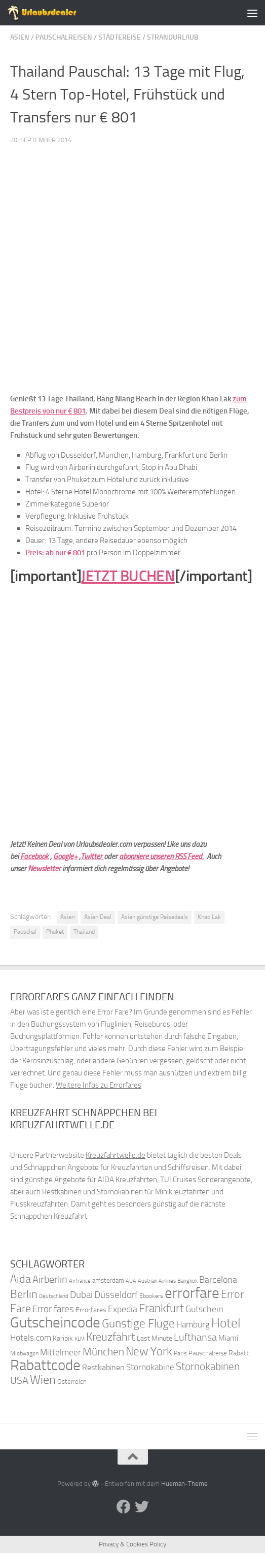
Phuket (55, 931)
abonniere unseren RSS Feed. (161, 856)
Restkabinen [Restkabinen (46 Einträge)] (103, 1367)
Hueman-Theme (184, 1483)
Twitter (92, 856)
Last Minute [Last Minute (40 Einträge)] (154, 1338)
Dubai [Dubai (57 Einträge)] (81, 1295)
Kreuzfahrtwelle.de (115, 1155)
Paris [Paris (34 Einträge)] (180, 1353)
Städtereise (119, 37)
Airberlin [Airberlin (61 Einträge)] (49, 1279)
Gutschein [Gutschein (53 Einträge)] (204, 1309)
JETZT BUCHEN (128, 576)
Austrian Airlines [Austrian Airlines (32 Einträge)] (157, 1281)
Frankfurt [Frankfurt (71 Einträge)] (161, 1308)
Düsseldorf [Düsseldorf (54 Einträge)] (116, 1295)
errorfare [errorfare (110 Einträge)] (192, 1293)
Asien (19, 37)
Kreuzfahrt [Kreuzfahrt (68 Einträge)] (110, 1337)
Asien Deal (97, 917)
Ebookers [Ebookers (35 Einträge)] (151, 1296)
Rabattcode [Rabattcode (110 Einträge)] (45, 1365)
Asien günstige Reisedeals (154, 917)
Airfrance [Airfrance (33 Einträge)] (80, 1280)
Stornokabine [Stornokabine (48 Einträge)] (150, 1367)
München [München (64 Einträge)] (103, 1351)
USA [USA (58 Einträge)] (19, 1380)
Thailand (84, 931)
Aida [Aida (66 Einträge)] (20, 1279)
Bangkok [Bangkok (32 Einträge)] (187, 1281)
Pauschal (25, 931)
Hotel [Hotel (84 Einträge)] (226, 1323)
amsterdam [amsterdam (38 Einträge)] (108, 1280)
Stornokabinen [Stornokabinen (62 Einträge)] (208, 1366)
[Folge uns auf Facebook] (124, 1507)
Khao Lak (209, 917)
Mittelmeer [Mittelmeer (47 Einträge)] (60, 1352)
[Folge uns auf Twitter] (142, 1507)
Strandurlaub (173, 37)
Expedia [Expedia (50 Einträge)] (122, 1309)
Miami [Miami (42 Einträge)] (228, 1338)
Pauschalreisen (63, 37)
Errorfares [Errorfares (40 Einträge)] (90, 1310)
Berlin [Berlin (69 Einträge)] (23, 1294)
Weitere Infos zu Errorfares (98, 1085)
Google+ (65, 856)
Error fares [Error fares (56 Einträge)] (53, 1309)
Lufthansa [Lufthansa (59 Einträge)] (195, 1337)
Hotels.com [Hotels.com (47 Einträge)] (30, 1338)
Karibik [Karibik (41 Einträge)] (63, 1338)
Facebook (34, 856)
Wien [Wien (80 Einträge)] (43, 1379)
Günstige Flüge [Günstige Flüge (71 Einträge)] (138, 1323)
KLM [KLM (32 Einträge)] (79, 1339)
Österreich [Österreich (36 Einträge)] (72, 1381)
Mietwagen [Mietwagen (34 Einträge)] (24, 1353)
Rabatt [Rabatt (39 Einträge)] (239, 1353)
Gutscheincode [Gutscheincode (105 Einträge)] (55, 1322)
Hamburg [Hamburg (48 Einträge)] (193, 1324)
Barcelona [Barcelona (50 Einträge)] (218, 1280)
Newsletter (44, 868)
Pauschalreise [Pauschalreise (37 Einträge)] (207, 1353)
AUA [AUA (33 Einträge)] (131, 1280)
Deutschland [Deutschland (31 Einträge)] (53, 1296)
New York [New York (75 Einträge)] (149, 1351)
